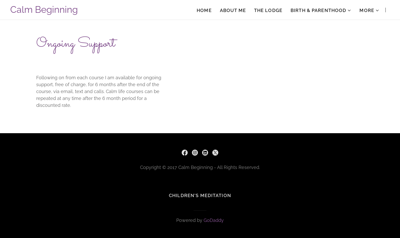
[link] (44, 11)
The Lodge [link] (268, 10)
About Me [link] (233, 10)
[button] (321, 10)
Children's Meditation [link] (200, 195)
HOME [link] (204, 10)
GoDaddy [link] (214, 220)
